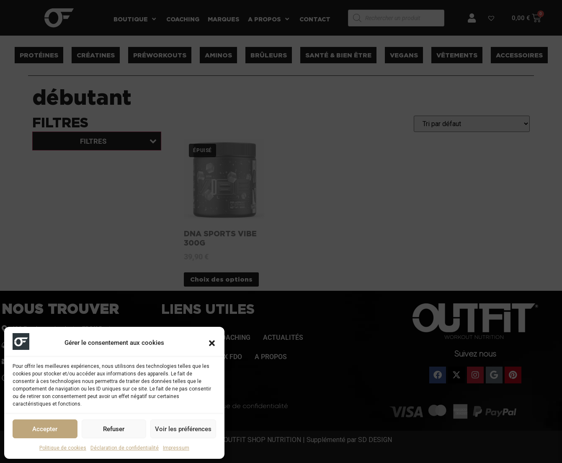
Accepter (44, 429)
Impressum (176, 448)
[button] (212, 343)
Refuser (113, 429)
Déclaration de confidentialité (124, 448)
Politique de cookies (62, 448)
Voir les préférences (183, 429)
